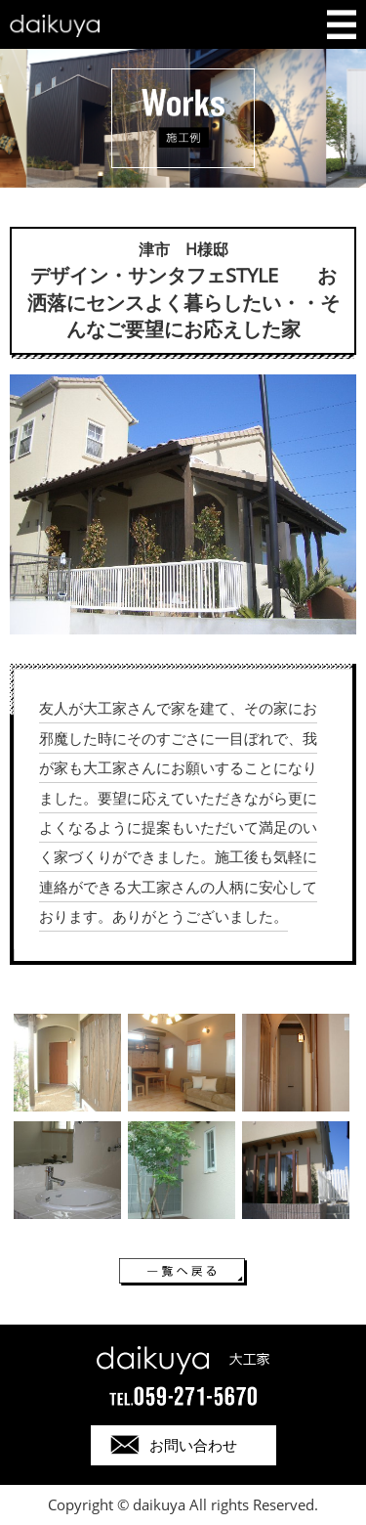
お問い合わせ (193, 1445)
